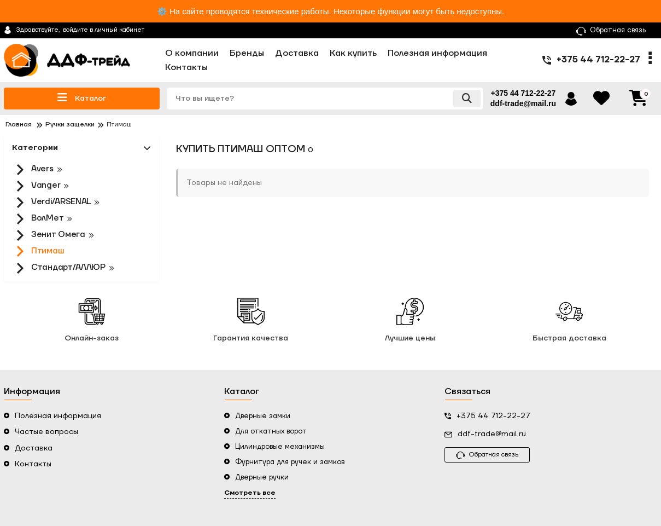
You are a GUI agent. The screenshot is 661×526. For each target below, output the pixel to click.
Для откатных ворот (271, 431)
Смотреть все (250, 493)
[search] (325, 98)
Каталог (81, 97)
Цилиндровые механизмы (280, 446)
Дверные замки (262, 416)
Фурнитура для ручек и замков (289, 462)
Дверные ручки (262, 477)
